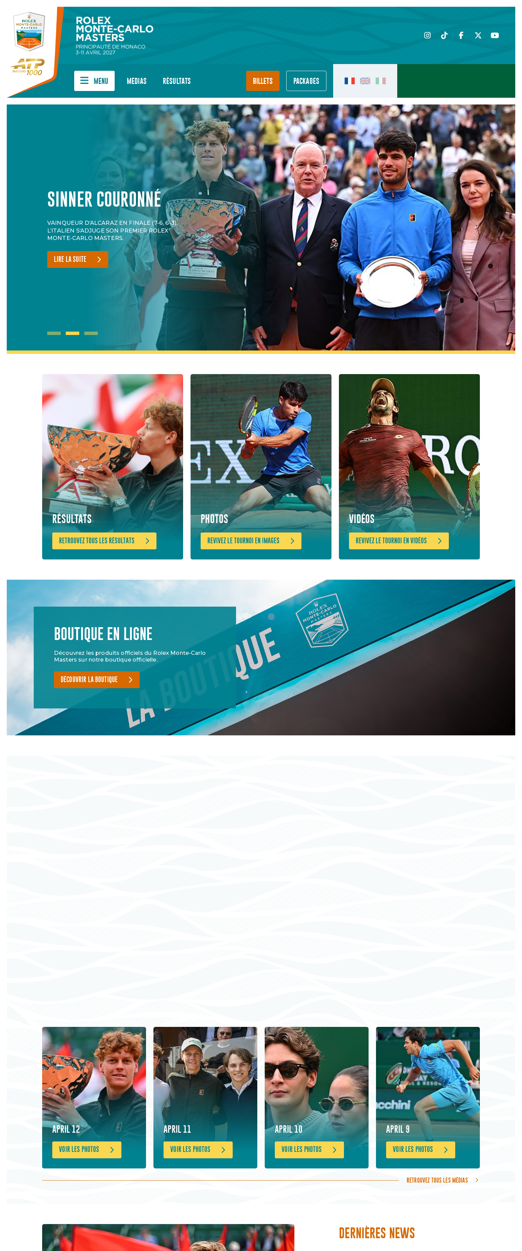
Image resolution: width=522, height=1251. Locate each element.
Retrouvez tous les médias (437, 1180)
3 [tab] (91, 333)
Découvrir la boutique (89, 680)
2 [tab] (72, 333)
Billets (263, 81)
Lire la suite (70, 259)
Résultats (177, 81)
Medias (137, 81)
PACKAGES (306, 81)
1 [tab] (54, 333)
